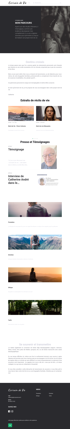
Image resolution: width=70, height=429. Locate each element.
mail (9, 395)
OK (10, 425)
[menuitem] (42, 393)
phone (9, 399)
